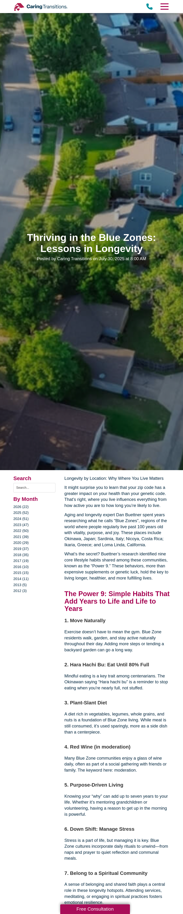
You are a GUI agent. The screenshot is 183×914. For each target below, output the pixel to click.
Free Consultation (95, 909)
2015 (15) (21, 573)
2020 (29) (21, 543)
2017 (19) (21, 561)
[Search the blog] (34, 487)
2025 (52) (21, 513)
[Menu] (164, 6)
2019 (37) (21, 549)
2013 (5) (20, 585)
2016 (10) (21, 567)
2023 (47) (21, 525)
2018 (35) (21, 555)
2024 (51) (21, 519)
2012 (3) (20, 591)
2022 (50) (21, 531)
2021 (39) (21, 537)
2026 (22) (21, 507)
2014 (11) (21, 579)
